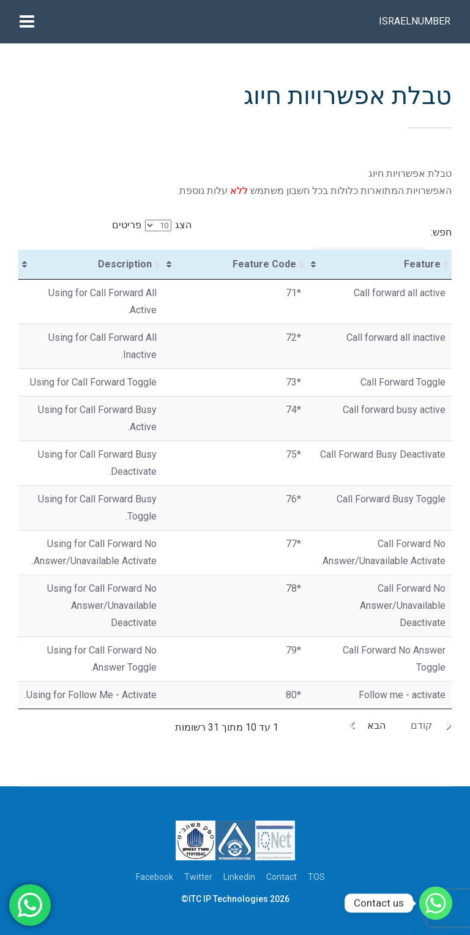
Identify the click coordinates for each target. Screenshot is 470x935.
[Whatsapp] (435, 903)
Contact (281, 877)
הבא (376, 725)
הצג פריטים (152, 225)
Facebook (154, 877)
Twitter (198, 877)
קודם (421, 725)
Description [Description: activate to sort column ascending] (125, 264)
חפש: (383, 232)
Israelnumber (414, 21)
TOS (316, 877)
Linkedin (239, 877)
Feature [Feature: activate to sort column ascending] (422, 264)
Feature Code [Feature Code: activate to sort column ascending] (264, 264)
